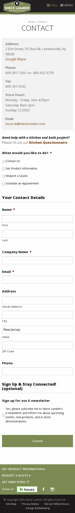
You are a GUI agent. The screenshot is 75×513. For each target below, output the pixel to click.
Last (5, 240)
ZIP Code (8, 351)
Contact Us (13, 161)
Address (9, 291)
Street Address (12, 306)
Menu (68, 5)
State (5, 337)
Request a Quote (17, 176)
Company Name (16, 252)
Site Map (11, 504)
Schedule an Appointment (22, 183)
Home (31, 22)
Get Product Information (21, 168)
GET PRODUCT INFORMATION (22, 469)
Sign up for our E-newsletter (26, 401)
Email (8, 272)
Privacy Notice (30, 504)
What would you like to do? (27, 153)
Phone (7, 363)
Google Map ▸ (15, 59)
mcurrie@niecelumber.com (25, 124)
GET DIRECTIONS (13, 482)
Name (8, 210)
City (4, 321)
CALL (54, 5)
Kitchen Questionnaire (48, 142)
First (5, 225)
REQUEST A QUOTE (15, 475)
